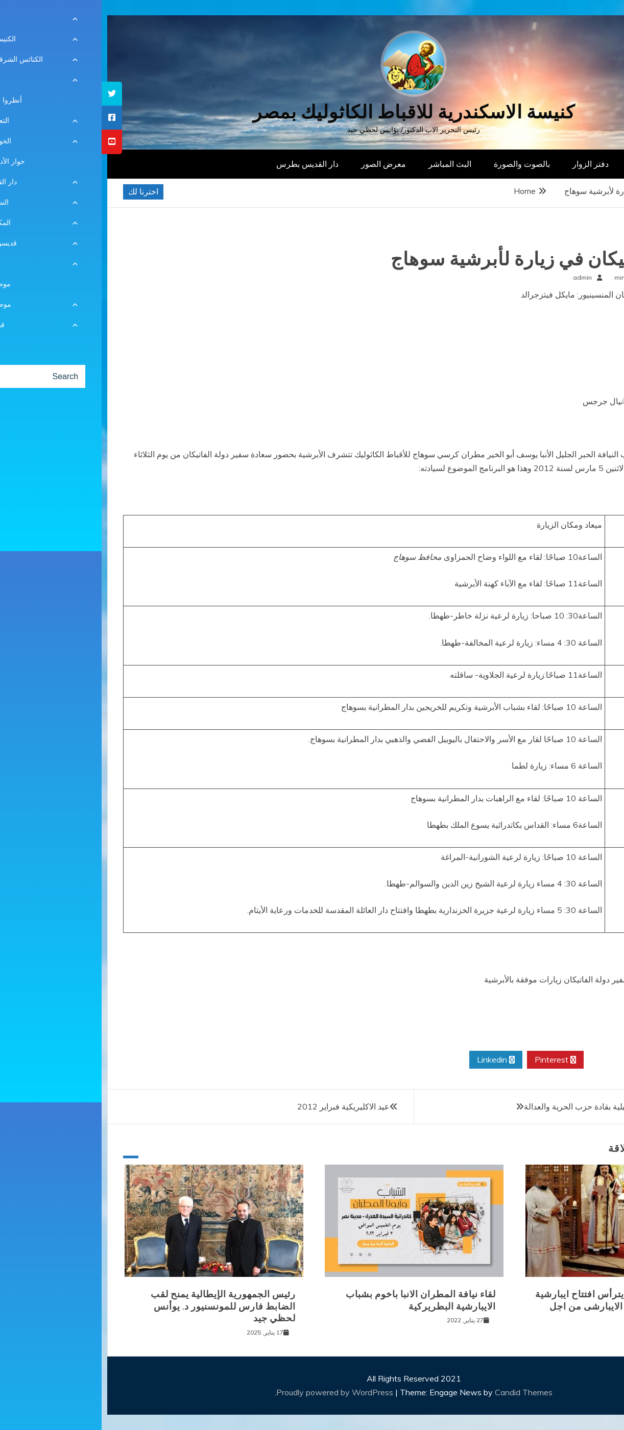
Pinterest (453, 1060)
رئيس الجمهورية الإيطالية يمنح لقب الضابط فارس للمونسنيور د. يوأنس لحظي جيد (121, 1306)
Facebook (570, 1060)
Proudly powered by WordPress (234, 1392)
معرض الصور (281, 164)
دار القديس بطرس (206, 164)
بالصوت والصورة (420, 164)
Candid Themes (422, 1392)
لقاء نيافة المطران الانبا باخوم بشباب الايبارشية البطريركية (319, 1300)
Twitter (511, 1060)
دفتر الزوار (489, 164)
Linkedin (394, 1060)
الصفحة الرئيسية (557, 164)
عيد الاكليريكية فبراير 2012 (242, 1106)
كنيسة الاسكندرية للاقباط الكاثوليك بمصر (312, 112)
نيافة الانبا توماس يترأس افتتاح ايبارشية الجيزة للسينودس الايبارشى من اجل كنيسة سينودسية (514, 1306)
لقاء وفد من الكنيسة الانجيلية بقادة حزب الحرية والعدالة (515, 1106)
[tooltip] (10, 94)
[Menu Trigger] (579, 22)
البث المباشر (348, 164)
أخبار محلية (581, 238)
